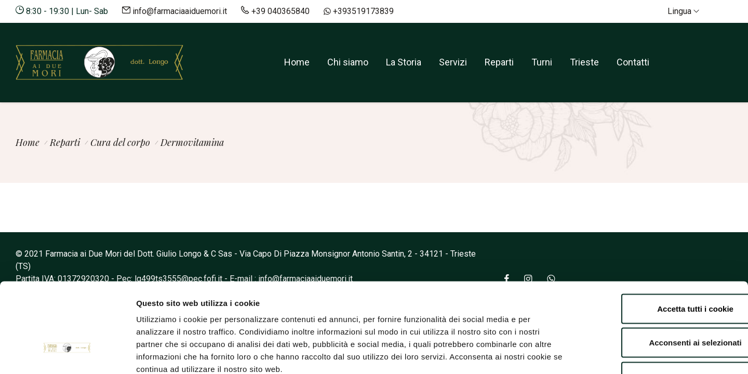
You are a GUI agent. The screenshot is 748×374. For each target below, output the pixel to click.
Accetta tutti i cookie (661, 237)
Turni (541, 62)
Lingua (683, 11)
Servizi (453, 62)
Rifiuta (661, 305)
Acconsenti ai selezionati (661, 272)
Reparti (499, 62)
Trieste (584, 62)
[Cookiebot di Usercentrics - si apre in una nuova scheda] (67, 354)
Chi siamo (347, 62)
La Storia (403, 62)
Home (297, 62)
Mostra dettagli (552, 353)
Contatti (633, 62)
